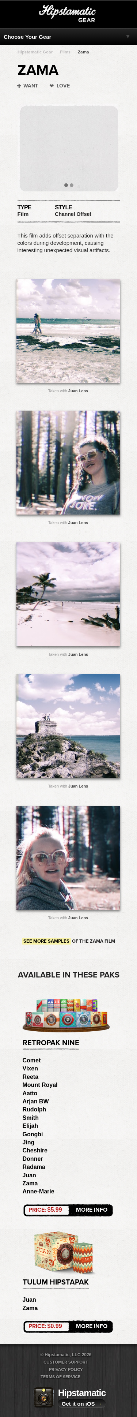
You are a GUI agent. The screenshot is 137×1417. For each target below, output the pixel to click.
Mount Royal (40, 1085)
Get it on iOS (82, 1404)
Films (65, 52)
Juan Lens (78, 391)
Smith (31, 1118)
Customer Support (65, 1362)
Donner (33, 1159)
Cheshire (35, 1150)
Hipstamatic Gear (35, 52)
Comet (32, 1060)
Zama (83, 52)
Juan (29, 1175)
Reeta (31, 1077)
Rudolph (34, 1109)
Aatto (30, 1093)
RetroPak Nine (51, 1043)
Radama (34, 1167)
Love (63, 86)
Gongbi (33, 1134)
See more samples (46, 941)
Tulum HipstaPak (56, 1282)
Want (30, 86)
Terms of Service (60, 1376)
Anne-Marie (38, 1191)
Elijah (30, 1126)
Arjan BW (36, 1101)
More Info (67, 1210)
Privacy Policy (66, 1369)
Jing (29, 1142)
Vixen (30, 1068)
